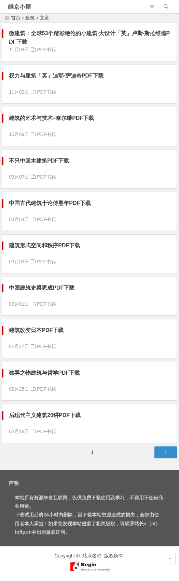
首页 (12, 17)
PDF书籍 (46, 49)
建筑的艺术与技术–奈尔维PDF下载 (51, 118)
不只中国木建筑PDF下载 (39, 161)
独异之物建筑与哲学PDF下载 (44, 373)
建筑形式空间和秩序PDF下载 (44, 245)
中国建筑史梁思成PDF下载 (41, 288)
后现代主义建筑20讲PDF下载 (45, 415)
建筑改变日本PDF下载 (36, 330)
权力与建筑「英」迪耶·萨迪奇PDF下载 (56, 76)
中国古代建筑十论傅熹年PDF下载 (50, 203)
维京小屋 (19, 7)
